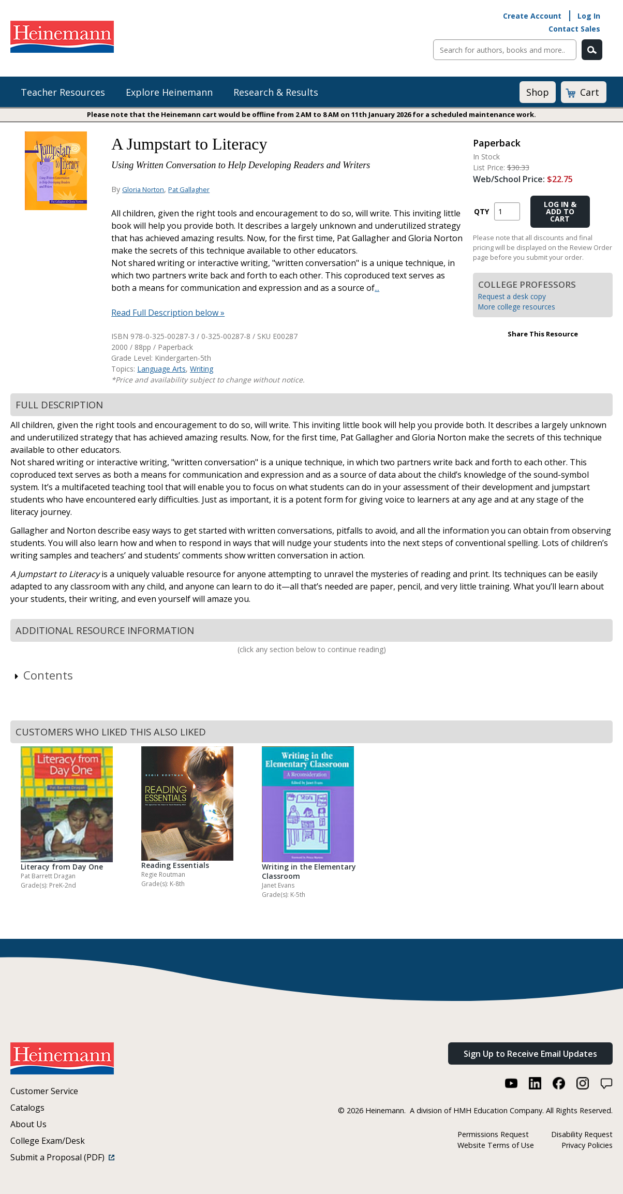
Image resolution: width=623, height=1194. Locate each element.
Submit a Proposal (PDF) (62, 1157)
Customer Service (44, 1091)
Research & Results (275, 92)
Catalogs (27, 1107)
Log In (588, 16)
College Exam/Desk (47, 1140)
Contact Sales (574, 29)
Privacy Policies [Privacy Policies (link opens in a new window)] (587, 1145)
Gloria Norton (143, 189)
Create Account (532, 16)
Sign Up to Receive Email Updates (530, 1053)
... (377, 287)
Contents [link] (43, 675)
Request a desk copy (512, 296)
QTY (481, 211)
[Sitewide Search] (504, 49)
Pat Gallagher (189, 189)
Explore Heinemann (169, 92)
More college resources (516, 307)
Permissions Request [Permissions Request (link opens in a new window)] (493, 1134)
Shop (537, 92)
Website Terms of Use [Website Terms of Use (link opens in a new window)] (495, 1145)
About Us (28, 1124)
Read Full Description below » (168, 312)
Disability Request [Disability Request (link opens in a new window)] (582, 1134)
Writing (201, 369)
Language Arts (161, 369)
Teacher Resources (63, 92)
